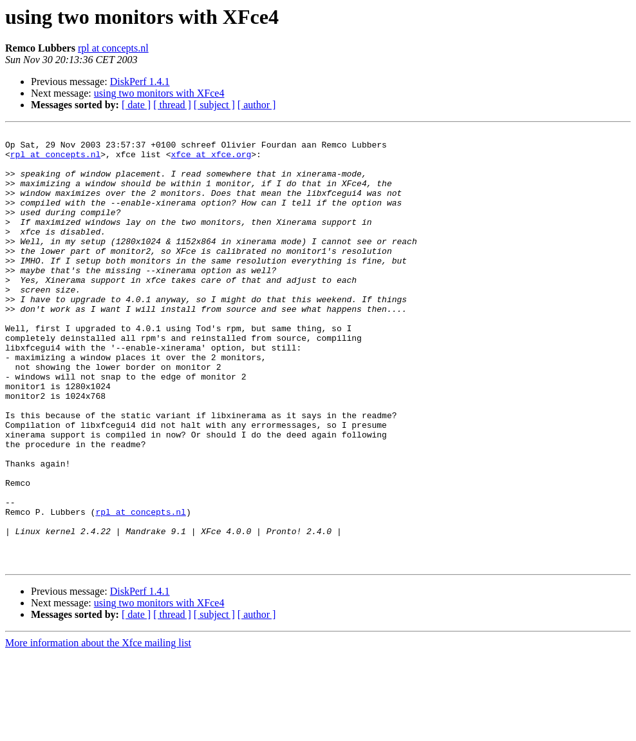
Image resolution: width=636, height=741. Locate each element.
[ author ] (257, 104)
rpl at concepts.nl (113, 48)
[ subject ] (214, 104)
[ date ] (136, 104)
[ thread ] (172, 104)
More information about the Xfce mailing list (98, 729)
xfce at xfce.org (211, 160)
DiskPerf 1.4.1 (140, 81)
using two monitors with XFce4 (159, 93)
